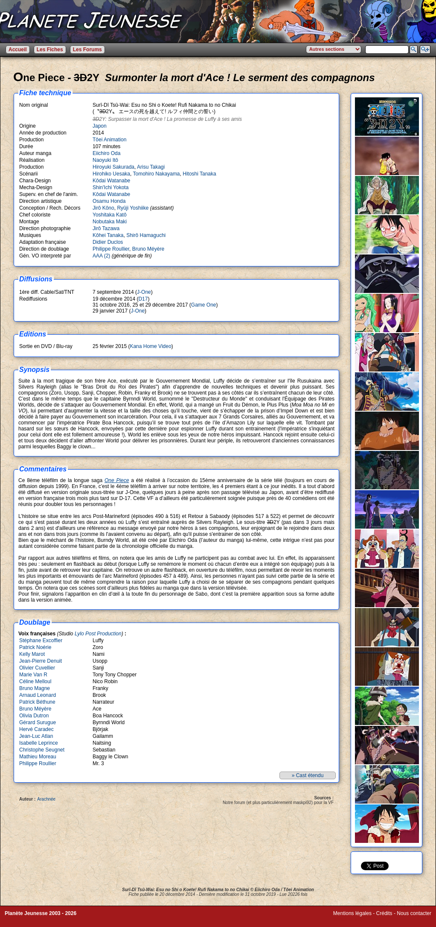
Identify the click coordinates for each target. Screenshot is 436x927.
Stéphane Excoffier (40, 640)
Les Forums (87, 50)
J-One (144, 292)
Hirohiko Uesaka (111, 174)
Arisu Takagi (151, 167)
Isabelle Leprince (38, 743)
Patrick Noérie (35, 647)
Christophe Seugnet (41, 750)
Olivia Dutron (34, 716)
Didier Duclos (108, 242)
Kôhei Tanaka (108, 235)
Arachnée (46, 799)
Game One (203, 305)
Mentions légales (352, 913)
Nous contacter (414, 913)
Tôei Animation (109, 140)
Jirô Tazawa (106, 228)
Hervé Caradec (36, 729)
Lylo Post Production (98, 634)
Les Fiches (50, 50)
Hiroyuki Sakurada (113, 167)
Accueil (18, 50)
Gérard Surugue (37, 722)
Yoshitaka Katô (110, 215)
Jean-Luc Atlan (36, 736)
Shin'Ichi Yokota (110, 187)
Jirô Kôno (103, 208)
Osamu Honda (109, 201)
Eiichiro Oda (106, 153)
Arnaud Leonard (37, 695)
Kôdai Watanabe (111, 181)
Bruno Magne (34, 688)
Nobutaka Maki (110, 222)
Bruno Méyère (148, 249)
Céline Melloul (35, 681)
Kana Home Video (150, 346)
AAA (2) (101, 256)
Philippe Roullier (111, 249)
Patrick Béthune (37, 702)
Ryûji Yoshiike (132, 208)
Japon (100, 126)
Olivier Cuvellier (37, 668)
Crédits (384, 913)
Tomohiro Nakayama (156, 174)
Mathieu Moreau (37, 757)
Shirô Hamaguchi (146, 235)
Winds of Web (349, 919)
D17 (143, 299)
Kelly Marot (32, 654)
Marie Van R (33, 675)
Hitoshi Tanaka (199, 174)
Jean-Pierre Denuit (40, 661)
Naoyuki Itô (105, 160)
